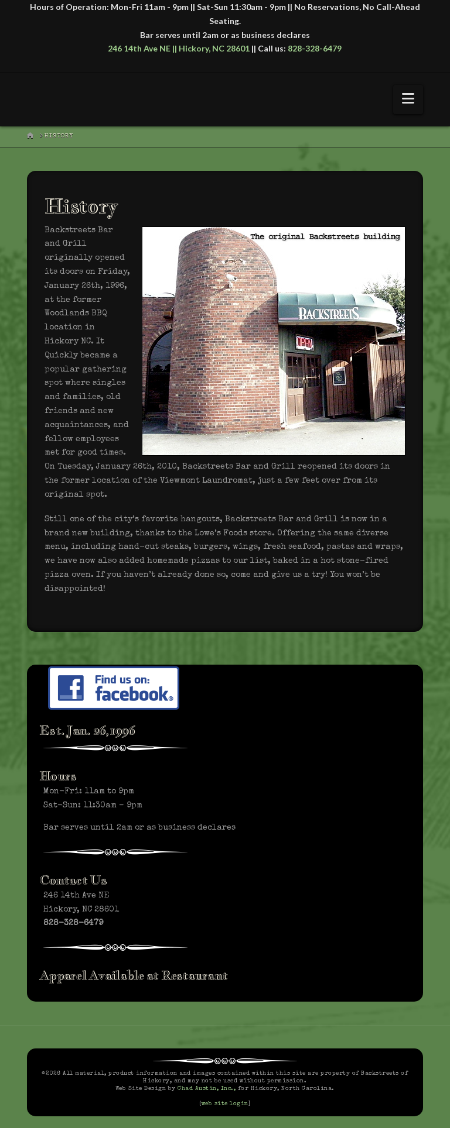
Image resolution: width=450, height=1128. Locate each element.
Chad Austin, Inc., (207, 1089)
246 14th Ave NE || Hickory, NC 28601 (179, 48)
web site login (225, 1104)
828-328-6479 (315, 48)
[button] (408, 99)
